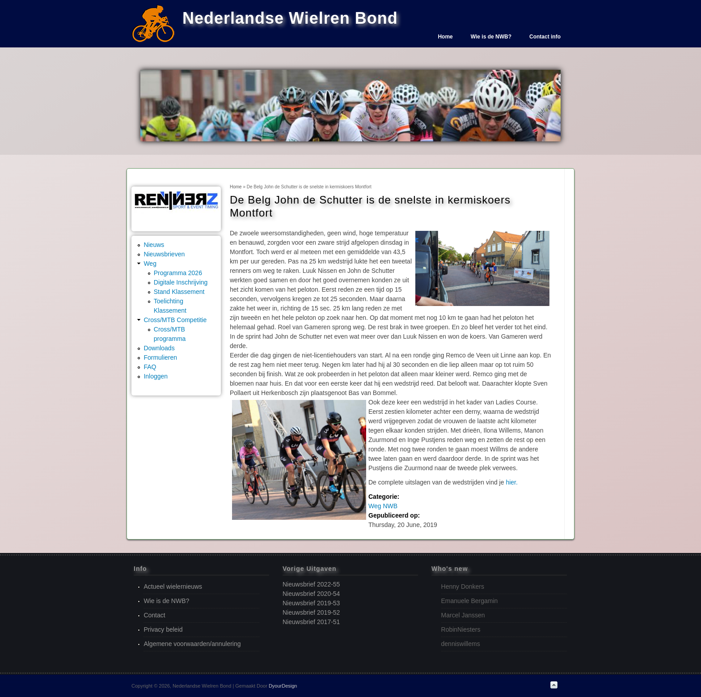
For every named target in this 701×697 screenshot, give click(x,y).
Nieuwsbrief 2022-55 (311, 584)
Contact (154, 615)
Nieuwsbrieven (164, 254)
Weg (150, 263)
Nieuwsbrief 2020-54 (311, 593)
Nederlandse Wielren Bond (290, 18)
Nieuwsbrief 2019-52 (311, 612)
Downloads (159, 348)
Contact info (545, 37)
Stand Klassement (179, 291)
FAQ (150, 366)
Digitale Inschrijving (181, 282)
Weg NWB (382, 506)
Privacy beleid (163, 629)
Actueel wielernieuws (173, 586)
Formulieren (160, 357)
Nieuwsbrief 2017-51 (311, 621)
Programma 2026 (178, 272)
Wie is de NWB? (491, 37)
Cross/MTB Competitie (175, 319)
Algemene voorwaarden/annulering (192, 643)
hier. (511, 482)
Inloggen (156, 376)
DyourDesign (283, 685)
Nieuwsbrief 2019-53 (311, 603)
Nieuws (154, 244)
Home (445, 37)
